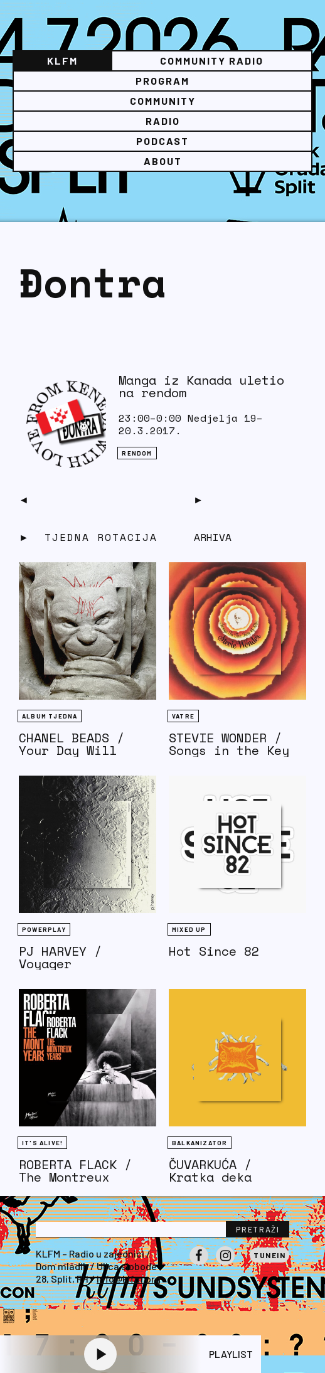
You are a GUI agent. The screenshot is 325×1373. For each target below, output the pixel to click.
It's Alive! (42, 1142)
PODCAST (162, 141)
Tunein (269, 1255)
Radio (163, 121)
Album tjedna (49, 716)
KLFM (62, 61)
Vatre (183, 716)
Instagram (225, 1264)
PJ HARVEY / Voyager (60, 957)
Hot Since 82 (214, 951)
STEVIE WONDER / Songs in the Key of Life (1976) (229, 750)
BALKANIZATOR (199, 1142)
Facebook (198, 1264)
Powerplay (44, 929)
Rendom (137, 453)
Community (163, 101)
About (163, 161)
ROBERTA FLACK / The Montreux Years (75, 1177)
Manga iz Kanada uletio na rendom (201, 386)
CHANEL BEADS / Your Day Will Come (71, 750)
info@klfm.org (129, 1279)
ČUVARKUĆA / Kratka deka (210, 1170)
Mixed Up (189, 929)
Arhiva (213, 537)
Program (162, 81)
